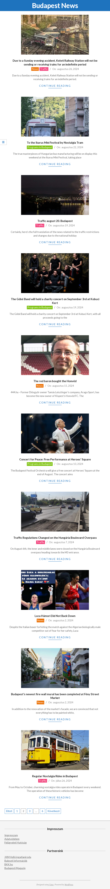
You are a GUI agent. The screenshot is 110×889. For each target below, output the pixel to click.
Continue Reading (55, 85)
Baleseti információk (15, 860)
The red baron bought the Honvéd (55, 381)
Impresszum (11, 835)
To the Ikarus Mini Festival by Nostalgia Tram (55, 142)
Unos (51, 885)
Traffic (44, 68)
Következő (53, 811)
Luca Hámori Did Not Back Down (55, 615)
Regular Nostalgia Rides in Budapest (55, 776)
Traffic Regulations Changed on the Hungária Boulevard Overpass (55, 537)
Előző (9, 811)
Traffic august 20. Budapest (55, 221)
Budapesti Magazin (15, 868)
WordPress (68, 885)
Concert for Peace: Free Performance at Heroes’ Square (55, 459)
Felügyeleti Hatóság (15, 842)
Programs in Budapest (39, 147)
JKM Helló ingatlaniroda (17, 857)
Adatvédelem (11, 838)
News (35, 68)
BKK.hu (8, 864)
